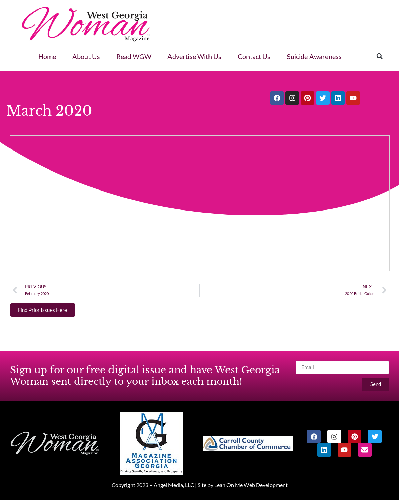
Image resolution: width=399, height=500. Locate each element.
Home (47, 56)
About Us (86, 56)
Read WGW (133, 56)
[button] (379, 56)
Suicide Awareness (314, 56)
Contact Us (254, 56)
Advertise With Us (194, 56)
